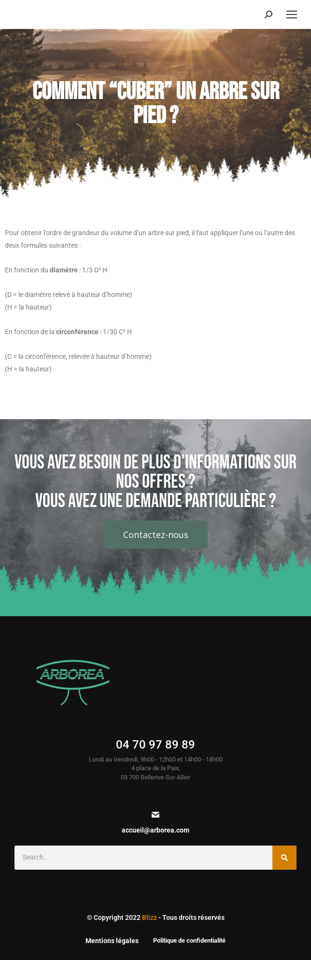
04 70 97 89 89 (155, 744)
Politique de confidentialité (189, 940)
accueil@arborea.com (155, 830)
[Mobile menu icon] (291, 14)
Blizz (149, 917)
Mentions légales (112, 941)
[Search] (284, 858)
